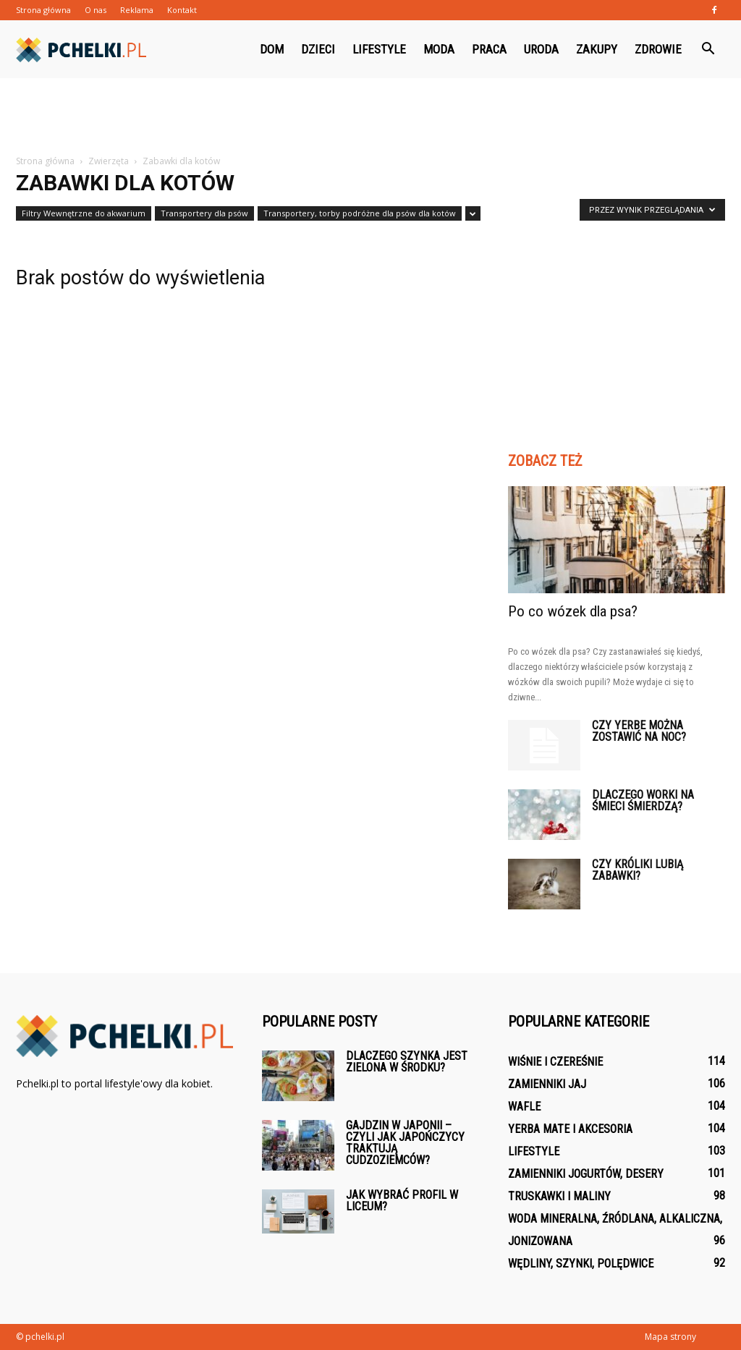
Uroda (541, 49)
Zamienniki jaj (547, 1084)
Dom (272, 49)
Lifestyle (379, 49)
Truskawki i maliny (559, 1196)
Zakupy (596, 49)
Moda (438, 49)
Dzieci (318, 49)
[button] (707, 49)
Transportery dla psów (204, 213)
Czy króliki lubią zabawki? (637, 870)
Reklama (136, 9)
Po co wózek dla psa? (573, 611)
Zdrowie (658, 49)
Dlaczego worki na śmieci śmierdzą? (643, 800)
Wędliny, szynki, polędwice (580, 1263)
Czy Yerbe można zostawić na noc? (639, 731)
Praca (489, 49)
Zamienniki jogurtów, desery (586, 1174)
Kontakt (182, 9)
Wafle (524, 1106)
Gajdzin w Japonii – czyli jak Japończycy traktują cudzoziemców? (405, 1142)
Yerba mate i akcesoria (570, 1129)
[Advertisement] (370, 117)
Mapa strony (670, 1336)
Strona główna (43, 9)
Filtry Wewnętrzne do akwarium (83, 213)
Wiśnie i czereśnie (555, 1062)
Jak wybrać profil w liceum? (402, 1200)
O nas (95, 9)
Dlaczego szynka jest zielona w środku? (406, 1061)
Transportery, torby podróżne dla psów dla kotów (359, 213)
